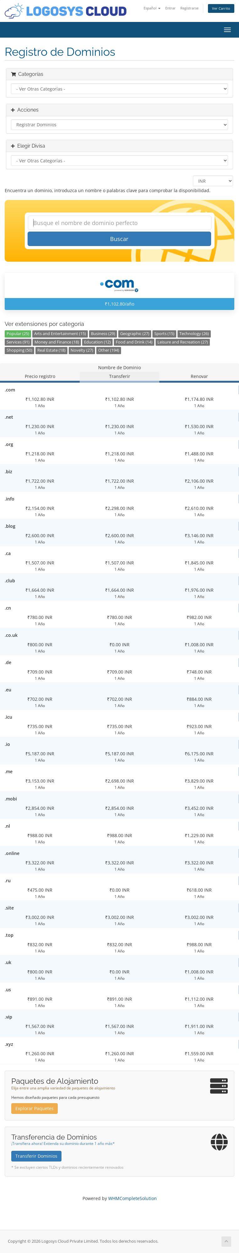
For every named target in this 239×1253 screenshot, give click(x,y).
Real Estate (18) (51, 350)
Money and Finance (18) (57, 342)
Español (152, 8)
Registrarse (189, 8)
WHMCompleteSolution (132, 1198)
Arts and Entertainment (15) (60, 333)
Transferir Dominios (36, 1156)
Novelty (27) (82, 350)
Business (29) (103, 333)
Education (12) (97, 342)
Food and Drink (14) (134, 342)
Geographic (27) (134, 333)
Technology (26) (194, 333)
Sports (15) (164, 333)
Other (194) (108, 350)
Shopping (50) (19, 350)
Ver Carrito (221, 8)
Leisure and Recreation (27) (182, 342)
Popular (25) (18, 333)
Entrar (170, 8)
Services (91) (18, 342)
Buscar (119, 239)
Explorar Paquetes (34, 1108)
